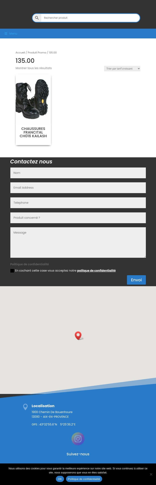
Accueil (20, 52)
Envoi (136, 280)
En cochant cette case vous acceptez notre (63, 271)
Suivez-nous (78, 454)
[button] (79, 335)
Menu (10, 34)
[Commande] (122, 68)
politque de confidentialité (96, 271)
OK (60, 479)
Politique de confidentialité (84, 479)
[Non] (151, 474)
